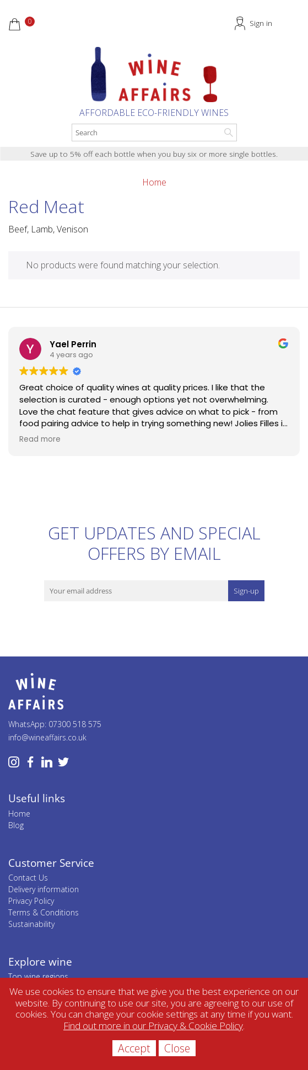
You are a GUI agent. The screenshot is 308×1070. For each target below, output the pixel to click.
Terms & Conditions (43, 912)
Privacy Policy (31, 901)
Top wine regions (38, 976)
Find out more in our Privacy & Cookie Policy (153, 1025)
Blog (16, 825)
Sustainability (31, 924)
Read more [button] (40, 439)
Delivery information (43, 889)
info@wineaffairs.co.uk (47, 737)
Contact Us (28, 877)
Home (154, 182)
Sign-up (246, 591)
